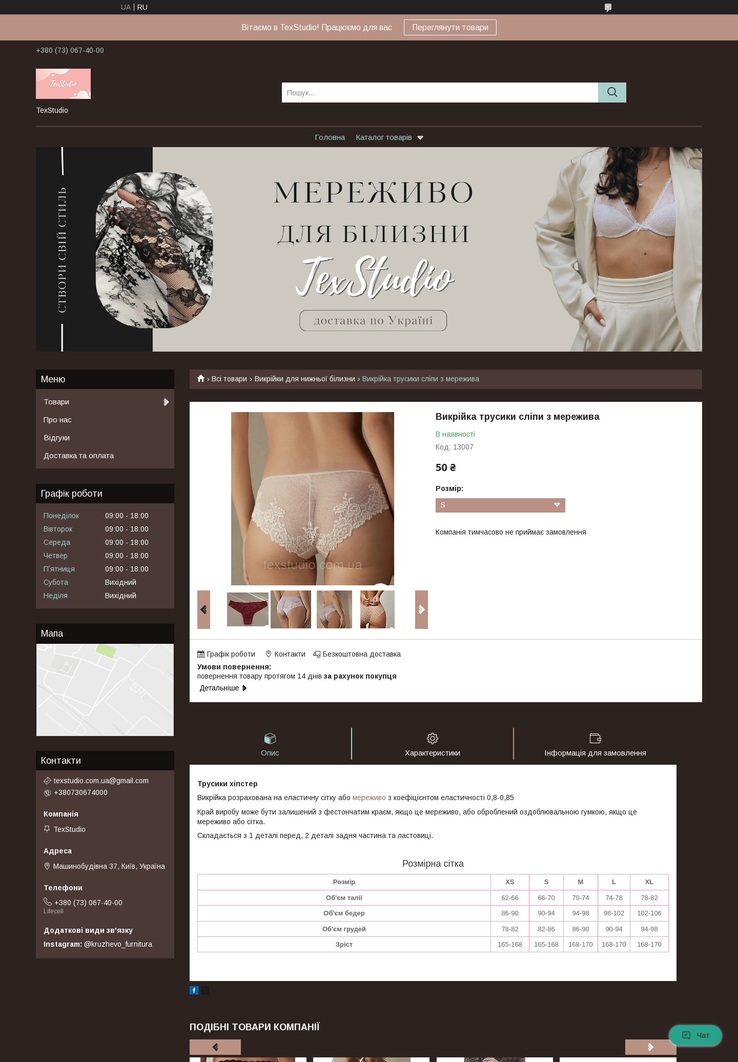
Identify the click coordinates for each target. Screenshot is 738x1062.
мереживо (369, 797)
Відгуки (57, 437)
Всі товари (229, 379)
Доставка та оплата (79, 455)
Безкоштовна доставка (362, 654)
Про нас (58, 419)
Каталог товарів (384, 137)
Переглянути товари (450, 27)
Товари (56, 401)
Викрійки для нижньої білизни (305, 379)
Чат (695, 1035)
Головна (330, 137)
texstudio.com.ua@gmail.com (101, 781)
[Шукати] (612, 93)
